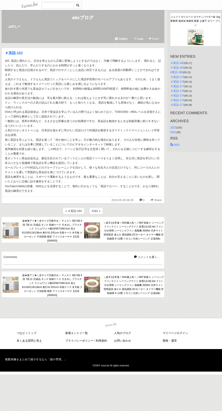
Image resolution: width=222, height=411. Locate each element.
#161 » (96, 211)
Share (154, 38)
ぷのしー (14, 26)
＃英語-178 (177, 81)
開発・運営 (170, 340)
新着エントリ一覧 (76, 333)
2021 (173, 132)
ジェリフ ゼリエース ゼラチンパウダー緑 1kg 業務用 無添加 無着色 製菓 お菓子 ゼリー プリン (195, 20)
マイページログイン (175, 333)
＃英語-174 (177, 100)
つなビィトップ (26, 333)
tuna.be (111, 324)
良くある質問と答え (29, 340)
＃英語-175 (177, 95)
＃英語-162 (14, 53)
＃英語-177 (177, 86)
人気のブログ (122, 333)
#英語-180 (176, 72)
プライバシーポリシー (79, 340)
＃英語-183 (177, 63)
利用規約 (101, 340)
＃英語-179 (177, 77)
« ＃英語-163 (73, 211)
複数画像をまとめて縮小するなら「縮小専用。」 (36, 359)
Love (138, 38)
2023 (173, 127)
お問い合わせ (122, 340)
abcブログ (83, 17)
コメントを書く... (147, 257)
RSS (175, 144)
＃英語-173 (177, 104)
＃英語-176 (177, 90)
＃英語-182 (177, 67)
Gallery (121, 38)
